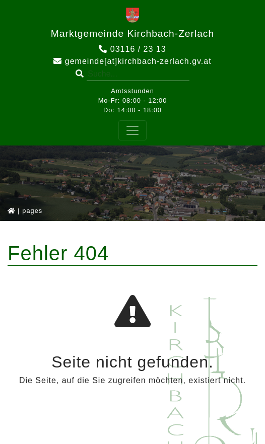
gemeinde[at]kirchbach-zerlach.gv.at (132, 61)
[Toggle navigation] (132, 130)
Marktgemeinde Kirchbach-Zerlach (132, 33)
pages (32, 210)
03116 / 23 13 (132, 49)
